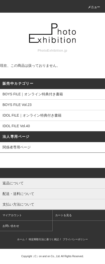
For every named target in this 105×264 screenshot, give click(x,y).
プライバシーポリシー (75, 239)
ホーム (21, 239)
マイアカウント (12, 215)
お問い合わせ (11, 225)
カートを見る (63, 215)
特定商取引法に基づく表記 (44, 239)
